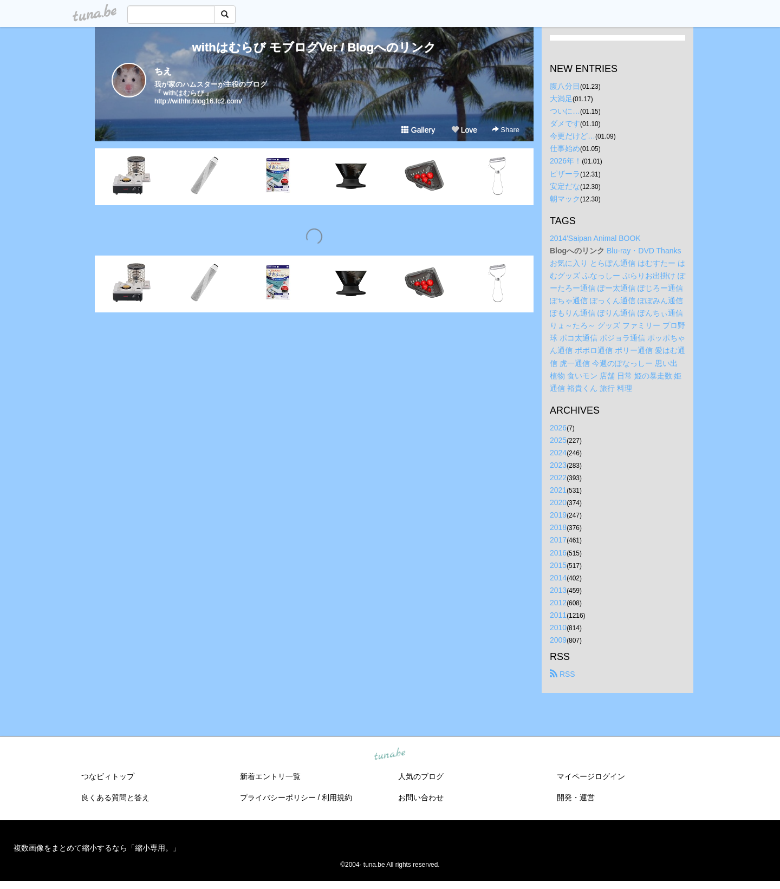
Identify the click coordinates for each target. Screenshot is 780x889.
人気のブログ (421, 776)
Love (464, 130)
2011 (558, 615)
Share (505, 130)
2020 (558, 502)
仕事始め (565, 148)
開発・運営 (576, 797)
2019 (558, 515)
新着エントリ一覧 (270, 776)
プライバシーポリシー (278, 797)
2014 (558, 577)
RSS (562, 674)
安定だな (565, 186)
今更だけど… (572, 136)
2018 (558, 527)
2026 (558, 427)
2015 (558, 565)
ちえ (163, 71)
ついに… (565, 111)
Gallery (418, 130)
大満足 (561, 98)
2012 (558, 602)
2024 (558, 452)
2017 (558, 539)
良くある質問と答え (115, 797)
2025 (558, 440)
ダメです (565, 123)
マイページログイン (591, 776)
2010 (558, 627)
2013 (558, 590)
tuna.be (389, 754)
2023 (558, 465)
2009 (558, 640)
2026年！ (566, 160)
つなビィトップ (107, 776)
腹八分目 (565, 86)
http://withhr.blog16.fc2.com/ (198, 101)
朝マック (565, 198)
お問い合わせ (421, 797)
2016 (558, 552)
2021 (558, 490)
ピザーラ (565, 173)
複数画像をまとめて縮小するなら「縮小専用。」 (97, 848)
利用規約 (337, 797)
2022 (558, 477)
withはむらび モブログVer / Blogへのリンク (314, 47)
